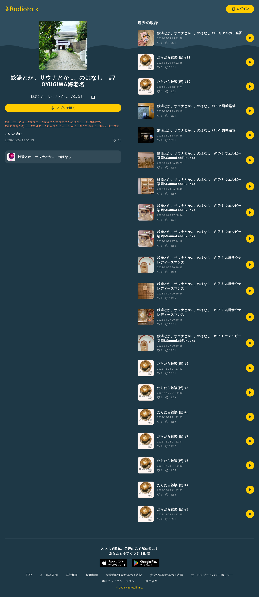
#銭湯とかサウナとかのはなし (64, 122)
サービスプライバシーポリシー (212, 575)
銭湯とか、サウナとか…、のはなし (57, 96)
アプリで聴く (63, 108)
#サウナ (35, 122)
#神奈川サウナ (109, 126)
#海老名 (38, 126)
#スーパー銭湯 (16, 122)
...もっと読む (13, 133)
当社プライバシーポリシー (120, 581)
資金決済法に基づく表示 (166, 575)
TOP (29, 575)
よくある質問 (49, 575)
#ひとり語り (89, 126)
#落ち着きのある (18, 126)
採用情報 (92, 575)
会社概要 (72, 575)
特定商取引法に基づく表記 (124, 575)
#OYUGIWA (93, 122)
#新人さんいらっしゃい (62, 126)
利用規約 (151, 581)
